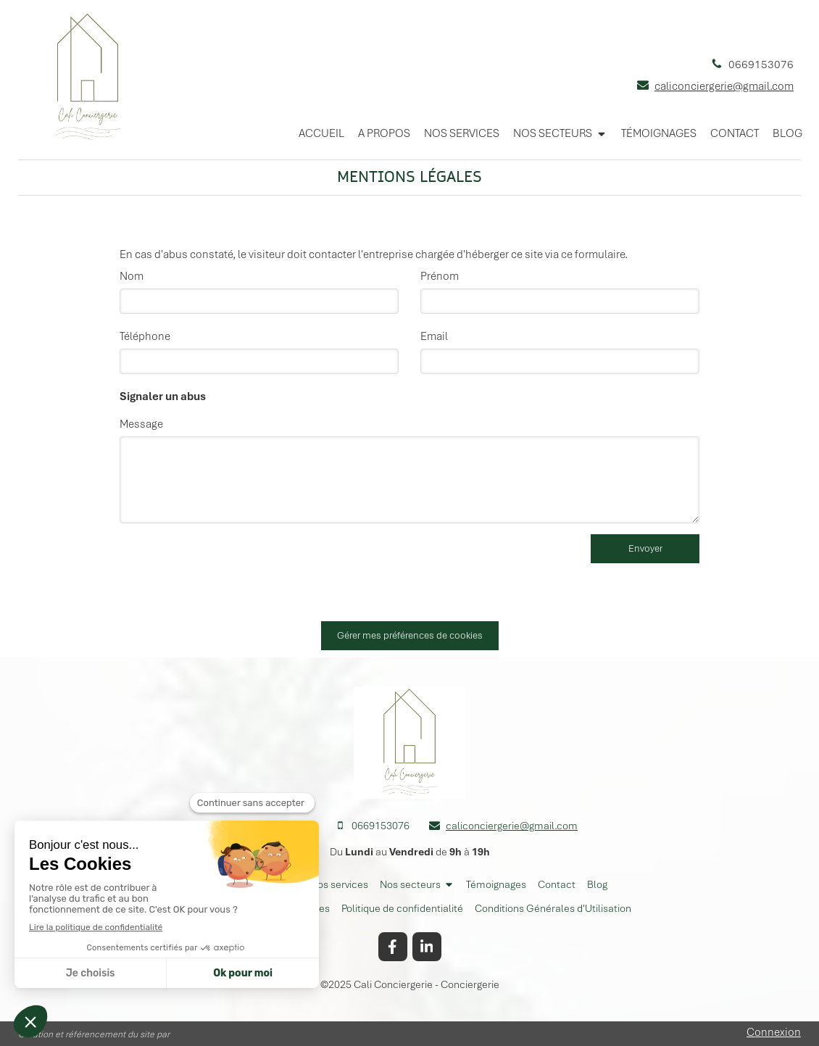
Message (141, 424)
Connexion (774, 1032)
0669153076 (761, 64)
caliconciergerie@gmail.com (724, 86)
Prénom (439, 276)
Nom (132, 276)
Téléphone (145, 336)
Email (434, 336)
